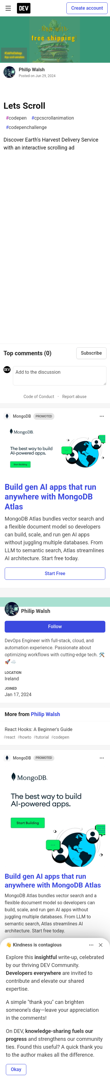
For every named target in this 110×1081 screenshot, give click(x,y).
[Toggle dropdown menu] (101, 416)
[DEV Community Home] (23, 8)
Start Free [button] (55, 573)
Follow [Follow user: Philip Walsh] (55, 626)
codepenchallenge (26, 127)
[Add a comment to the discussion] (59, 375)
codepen (16, 118)
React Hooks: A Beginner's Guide (54, 733)
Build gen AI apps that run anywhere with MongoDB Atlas (50, 497)
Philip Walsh (32, 69)
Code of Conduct (38, 396)
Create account (87, 8)
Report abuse (74, 396)
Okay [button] (16, 1069)
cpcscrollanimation (52, 118)
